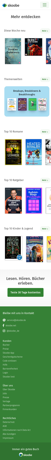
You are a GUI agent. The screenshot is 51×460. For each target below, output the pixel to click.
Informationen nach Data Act (16, 430)
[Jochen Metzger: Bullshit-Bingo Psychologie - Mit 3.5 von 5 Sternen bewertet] (33, 201)
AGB (5, 426)
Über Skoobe (9, 389)
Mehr (45, 31)
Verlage (6, 401)
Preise (6, 349)
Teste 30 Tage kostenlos (25, 292)
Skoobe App (8, 353)
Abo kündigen (9, 434)
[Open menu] (44, 5)
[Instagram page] (25, 331)
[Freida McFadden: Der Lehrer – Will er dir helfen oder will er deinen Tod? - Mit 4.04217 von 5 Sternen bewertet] (13, 152)
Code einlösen (9, 360)
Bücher (6, 345)
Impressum (8, 438)
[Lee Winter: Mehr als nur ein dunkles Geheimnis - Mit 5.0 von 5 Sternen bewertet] (13, 51)
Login (5, 372)
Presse (6, 397)
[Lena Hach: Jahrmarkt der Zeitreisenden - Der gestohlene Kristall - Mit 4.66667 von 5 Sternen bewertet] (34, 249)
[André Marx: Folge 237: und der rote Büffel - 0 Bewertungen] (34, 47)
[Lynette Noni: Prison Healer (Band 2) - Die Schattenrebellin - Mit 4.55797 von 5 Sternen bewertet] (14, 248)
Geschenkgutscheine (13, 356)
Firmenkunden (10, 409)
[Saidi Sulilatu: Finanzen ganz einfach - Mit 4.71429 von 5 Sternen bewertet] (13, 201)
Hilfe (5, 364)
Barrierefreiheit (10, 368)
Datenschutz (9, 422)
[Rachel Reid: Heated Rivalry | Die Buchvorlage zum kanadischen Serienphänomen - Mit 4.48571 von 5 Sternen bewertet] (33, 152)
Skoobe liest (9, 376)
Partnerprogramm (11, 405)
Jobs (5, 393)
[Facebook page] (25, 325)
